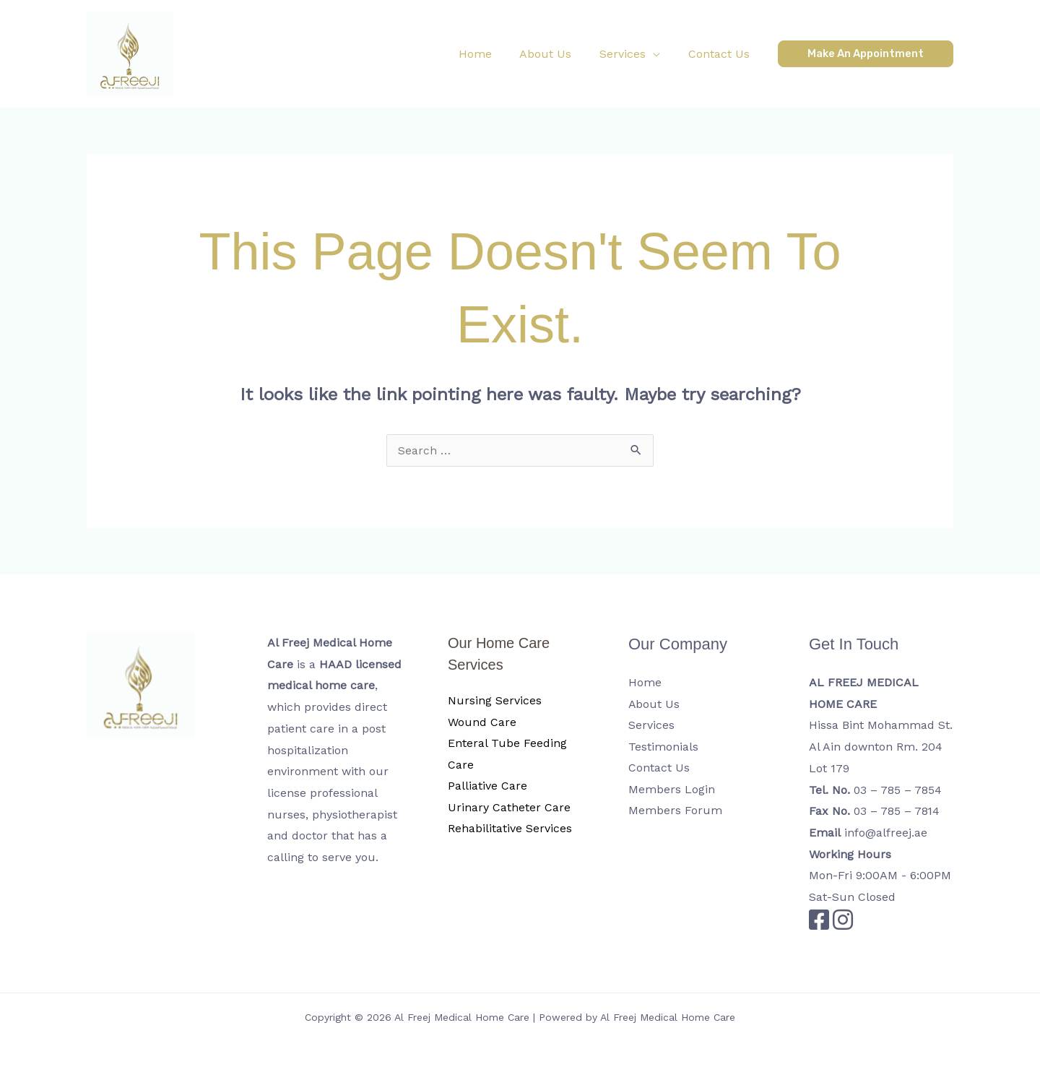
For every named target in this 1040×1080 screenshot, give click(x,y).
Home (645, 682)
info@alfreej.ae (885, 832)
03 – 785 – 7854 (898, 790)
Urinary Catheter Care (509, 808)
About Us (654, 704)
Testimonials (663, 746)
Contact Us (659, 768)
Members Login (671, 790)
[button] (637, 54)
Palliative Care (487, 786)
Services (651, 725)
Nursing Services (495, 700)
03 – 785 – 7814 (897, 811)
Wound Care (482, 722)
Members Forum (675, 811)
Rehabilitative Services (510, 829)
